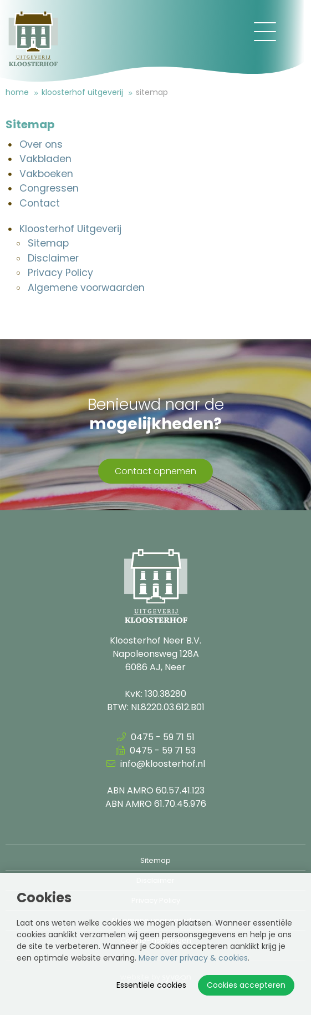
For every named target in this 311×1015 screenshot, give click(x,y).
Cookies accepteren (246, 985)
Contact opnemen (155, 471)
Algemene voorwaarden (86, 287)
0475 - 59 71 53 (156, 750)
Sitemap (152, 92)
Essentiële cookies (151, 985)
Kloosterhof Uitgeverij (82, 92)
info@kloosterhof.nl (155, 763)
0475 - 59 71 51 (156, 737)
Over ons (41, 144)
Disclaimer (53, 258)
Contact (39, 203)
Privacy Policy (60, 272)
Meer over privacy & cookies (193, 957)
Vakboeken (46, 173)
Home (17, 92)
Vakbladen (45, 158)
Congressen (49, 188)
